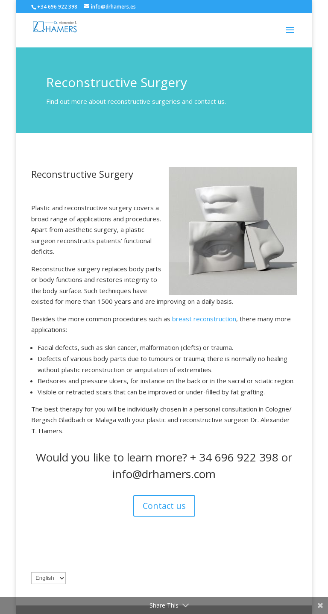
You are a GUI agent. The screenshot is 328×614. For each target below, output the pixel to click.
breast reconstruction (204, 318)
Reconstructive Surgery (82, 173)
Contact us (164, 505)
